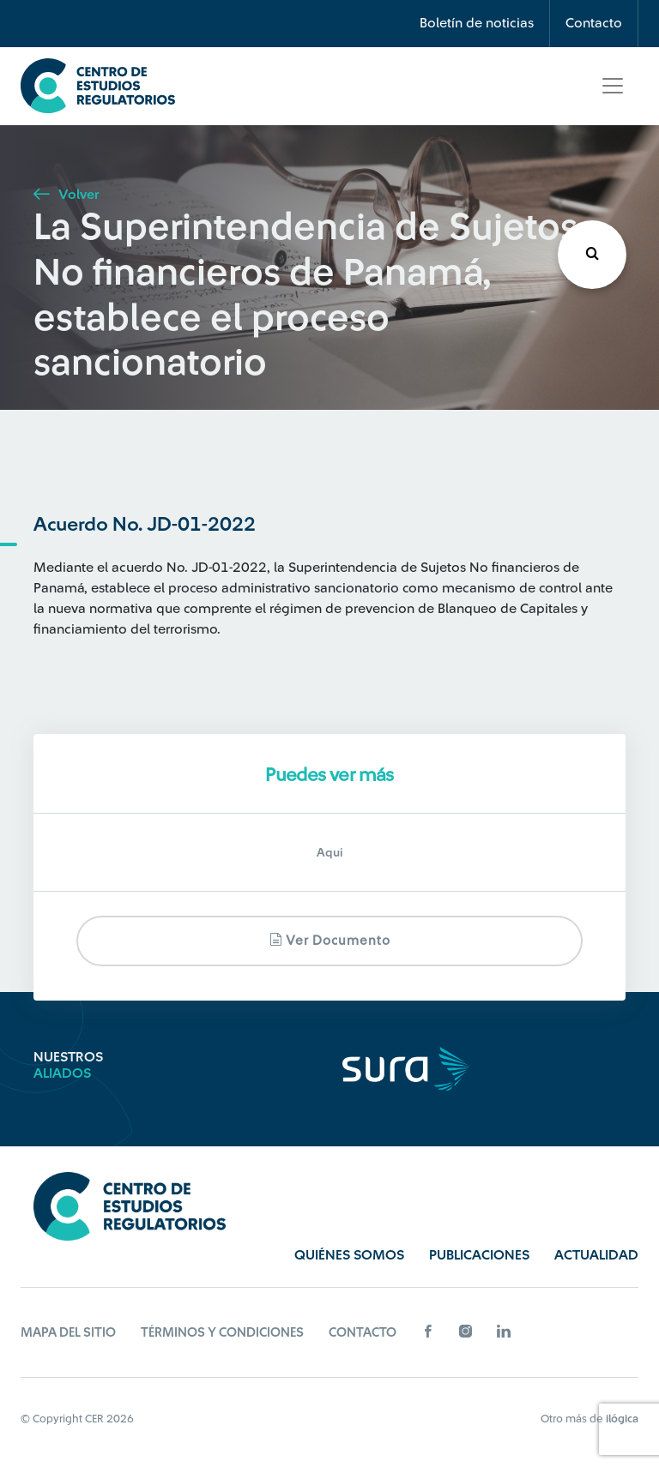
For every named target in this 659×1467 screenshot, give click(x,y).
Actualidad (596, 1255)
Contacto (593, 23)
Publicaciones (479, 1255)
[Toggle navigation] (612, 85)
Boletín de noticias (477, 23)
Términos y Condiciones (222, 1332)
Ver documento (329, 940)
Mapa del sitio (68, 1332)
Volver (66, 194)
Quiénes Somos (349, 1255)
